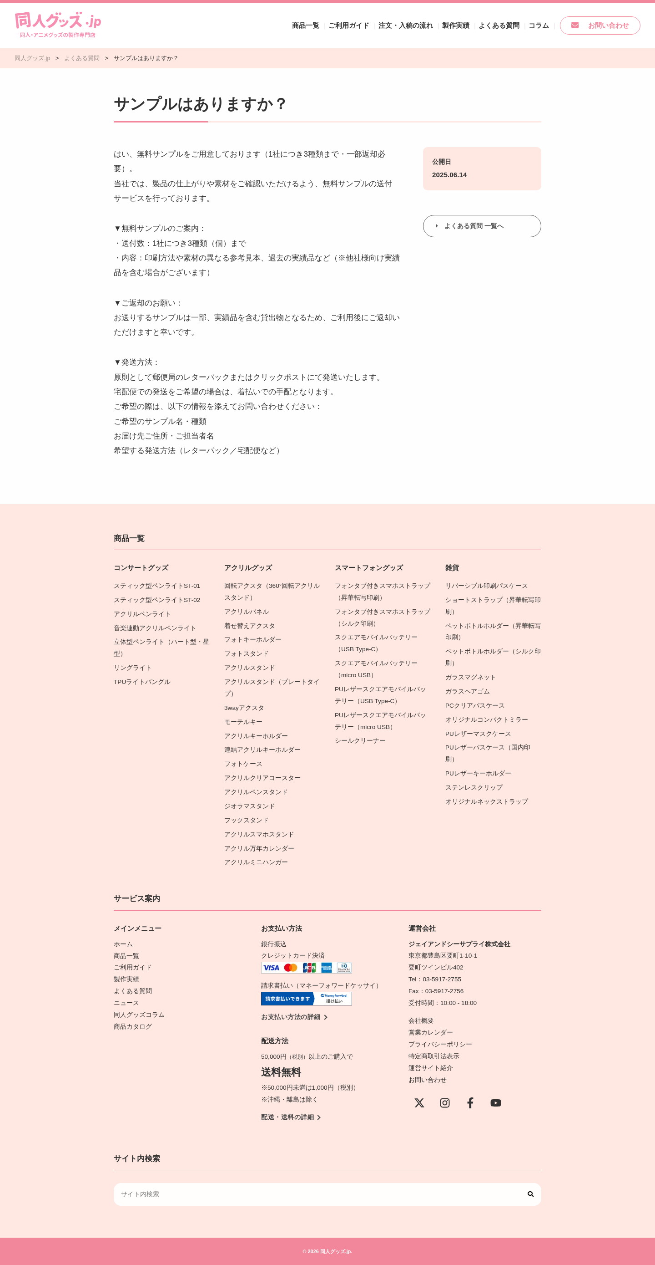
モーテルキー (243, 721)
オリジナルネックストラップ (486, 801)
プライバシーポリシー (440, 1044)
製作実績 (466, 25)
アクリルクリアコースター (262, 777)
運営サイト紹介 (430, 1067)
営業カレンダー (430, 1032)
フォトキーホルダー (253, 639)
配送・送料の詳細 (287, 1116)
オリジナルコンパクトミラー (486, 719)
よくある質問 (508, 25)
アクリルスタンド (249, 667)
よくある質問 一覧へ (474, 226)
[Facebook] (470, 1102)
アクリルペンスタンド (256, 791)
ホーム (123, 943)
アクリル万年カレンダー (259, 848)
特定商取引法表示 (433, 1055)
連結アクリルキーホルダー (262, 749)
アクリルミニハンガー (256, 861)
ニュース (126, 1002)
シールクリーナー (360, 740)
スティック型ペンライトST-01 (157, 585)
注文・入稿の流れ (419, 25)
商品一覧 (325, 25)
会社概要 (421, 1020)
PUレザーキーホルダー (478, 773)
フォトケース (243, 763)
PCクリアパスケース (475, 705)
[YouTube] (496, 1102)
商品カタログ (133, 1025)
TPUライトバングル (142, 681)
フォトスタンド (246, 653)
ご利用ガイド (366, 25)
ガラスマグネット (470, 677)
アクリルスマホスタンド (259, 834)
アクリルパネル (246, 611)
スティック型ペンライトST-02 (157, 600)
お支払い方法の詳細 (291, 1016)
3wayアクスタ (244, 707)
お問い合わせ (603, 25)
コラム (545, 25)
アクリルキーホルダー (256, 735)
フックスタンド (246, 819)
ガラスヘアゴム (467, 691)
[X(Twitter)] (419, 1102)
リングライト (133, 667)
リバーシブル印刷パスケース (486, 585)
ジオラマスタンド (249, 805)
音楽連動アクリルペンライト (155, 627)
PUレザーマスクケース (478, 733)
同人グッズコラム (139, 1014)
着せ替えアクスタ (249, 625)
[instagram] (445, 1102)
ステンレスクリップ (474, 787)
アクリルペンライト (142, 614)
